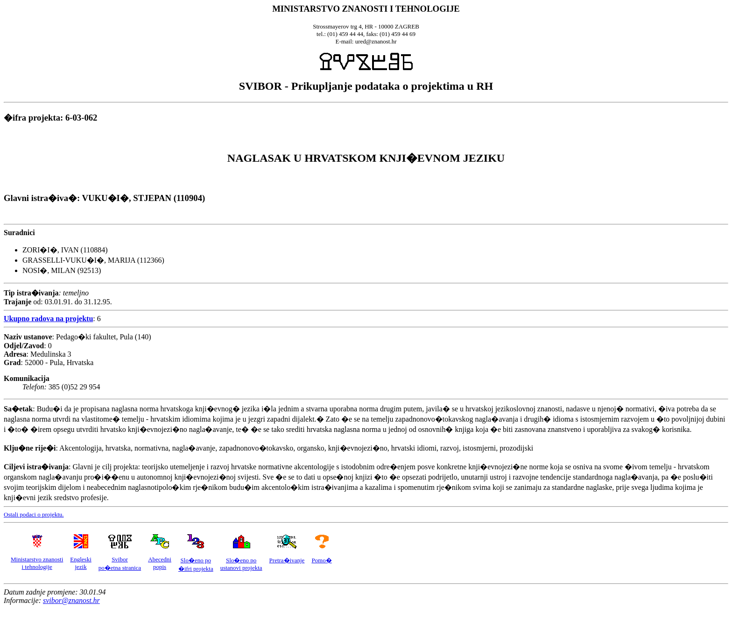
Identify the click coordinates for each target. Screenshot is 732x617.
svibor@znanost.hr (71, 600)
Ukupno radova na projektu (48, 319)
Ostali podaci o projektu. (34, 514)
